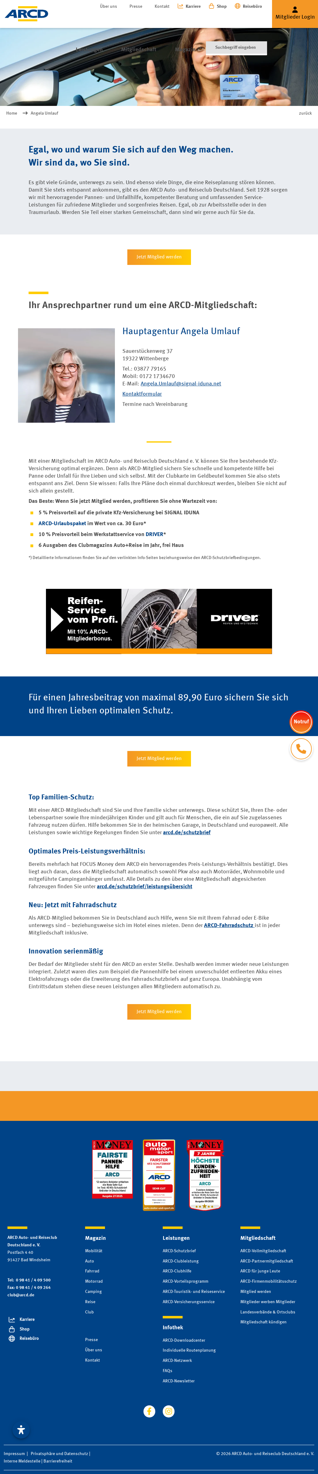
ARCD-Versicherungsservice (189, 1302)
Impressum (14, 1454)
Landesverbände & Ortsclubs (267, 1312)
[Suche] (236, 18)
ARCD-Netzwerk (177, 1360)
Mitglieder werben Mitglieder (267, 1302)
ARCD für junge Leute (260, 1271)
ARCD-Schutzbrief (179, 1251)
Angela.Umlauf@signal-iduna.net (181, 384)
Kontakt (162, 6)
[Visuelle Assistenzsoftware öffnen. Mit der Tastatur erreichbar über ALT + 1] (21, 1430)
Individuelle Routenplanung (189, 1350)
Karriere (193, 6)
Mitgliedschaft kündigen (263, 1322)
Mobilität (93, 1251)
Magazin (167, 18)
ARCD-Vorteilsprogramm (185, 1281)
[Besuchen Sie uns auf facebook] (149, 1411)
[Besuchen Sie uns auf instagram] (169, 1411)
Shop (222, 6)
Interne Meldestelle (22, 1461)
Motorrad (94, 1281)
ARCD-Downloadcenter (184, 1340)
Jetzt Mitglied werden (159, 257)
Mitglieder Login (295, 17)
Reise (90, 1302)
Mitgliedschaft (126, 18)
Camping (93, 1292)
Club (89, 1312)
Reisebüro (252, 6)
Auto (89, 1261)
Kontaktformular (142, 394)
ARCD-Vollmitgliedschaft (263, 1251)
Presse (135, 6)
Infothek (200, 18)
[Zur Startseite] (26, 13)
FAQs (167, 1371)
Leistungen (83, 18)
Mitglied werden (255, 1292)
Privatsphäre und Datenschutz (59, 1454)
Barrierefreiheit (57, 1461)
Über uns (108, 6)
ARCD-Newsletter (179, 1381)
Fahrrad (92, 1271)
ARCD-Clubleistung (181, 1261)
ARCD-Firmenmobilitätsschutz (268, 1281)
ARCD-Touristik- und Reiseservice (194, 1292)
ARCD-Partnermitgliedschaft (266, 1261)
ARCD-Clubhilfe (177, 1271)
